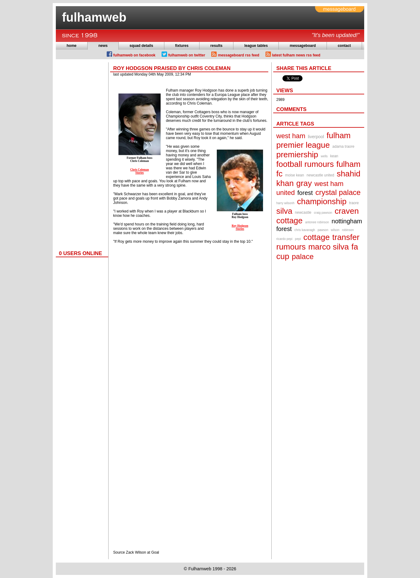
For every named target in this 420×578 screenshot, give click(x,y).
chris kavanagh (304, 230)
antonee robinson (317, 222)
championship (321, 201)
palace (303, 256)
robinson (348, 230)
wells (324, 156)
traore (354, 203)
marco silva (328, 246)
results (216, 45)
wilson (335, 230)
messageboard (303, 45)
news (103, 45)
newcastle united (320, 175)
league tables (256, 45)
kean (334, 156)
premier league (303, 145)
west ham (290, 136)
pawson (323, 230)
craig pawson (323, 212)
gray (304, 183)
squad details (141, 45)
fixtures (181, 45)
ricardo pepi (284, 239)
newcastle (303, 212)
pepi (298, 239)
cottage (316, 237)
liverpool (316, 136)
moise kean (294, 175)
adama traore (343, 146)
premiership (297, 154)
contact (344, 45)
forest (305, 192)
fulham (339, 135)
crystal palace (338, 192)
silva (284, 211)
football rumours (305, 164)
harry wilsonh (285, 203)
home (71, 45)
